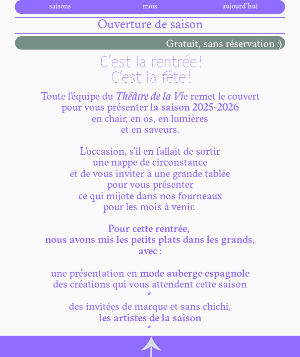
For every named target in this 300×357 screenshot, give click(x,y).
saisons (60, 6)
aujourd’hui (240, 6)
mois (150, 6)
